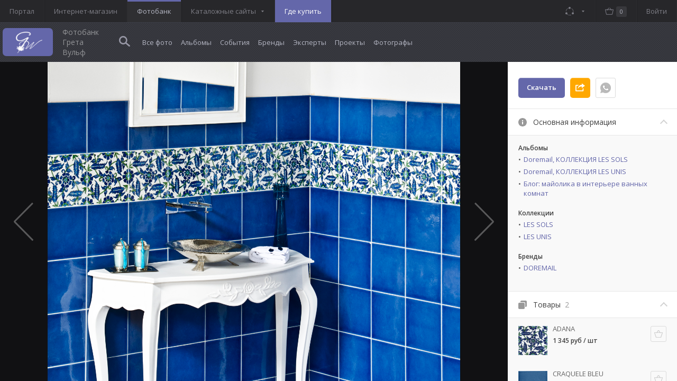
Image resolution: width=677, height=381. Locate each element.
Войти (656, 11)
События (235, 42)
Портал (22, 11)
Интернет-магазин (85, 11)
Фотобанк (154, 11)
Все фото (157, 42)
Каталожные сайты (223, 11)
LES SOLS (538, 224)
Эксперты (309, 42)
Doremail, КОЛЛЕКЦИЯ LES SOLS (576, 159)
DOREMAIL (540, 268)
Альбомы (196, 42)
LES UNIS (538, 236)
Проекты (350, 42)
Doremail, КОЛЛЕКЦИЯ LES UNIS (575, 171)
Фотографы (393, 42)
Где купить (303, 11)
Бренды (271, 42)
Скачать (541, 87)
